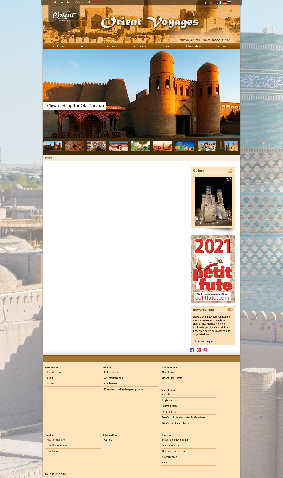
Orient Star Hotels (172, 377)
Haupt (48, 158)
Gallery (108, 439)
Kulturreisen (111, 372)
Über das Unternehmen (175, 451)
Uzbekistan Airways (57, 445)
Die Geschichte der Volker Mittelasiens (183, 417)
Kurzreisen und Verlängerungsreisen (124, 389)
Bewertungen (169, 457)
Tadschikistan (169, 406)
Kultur (49, 377)
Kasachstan (168, 394)
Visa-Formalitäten (56, 439)
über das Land (54, 372)
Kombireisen (111, 383)
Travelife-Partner (171, 445)
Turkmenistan (169, 411)
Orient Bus (168, 372)
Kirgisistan (167, 400)
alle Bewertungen (203, 341)
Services (167, 46)
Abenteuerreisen (113, 377)
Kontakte (167, 462)
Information (193, 46)
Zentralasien (140, 46)
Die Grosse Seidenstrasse (176, 423)
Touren (82, 46)
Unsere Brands (110, 46)
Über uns (220, 46)
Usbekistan (58, 46)
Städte (50, 383)
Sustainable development (176, 439)
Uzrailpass (52, 451)
